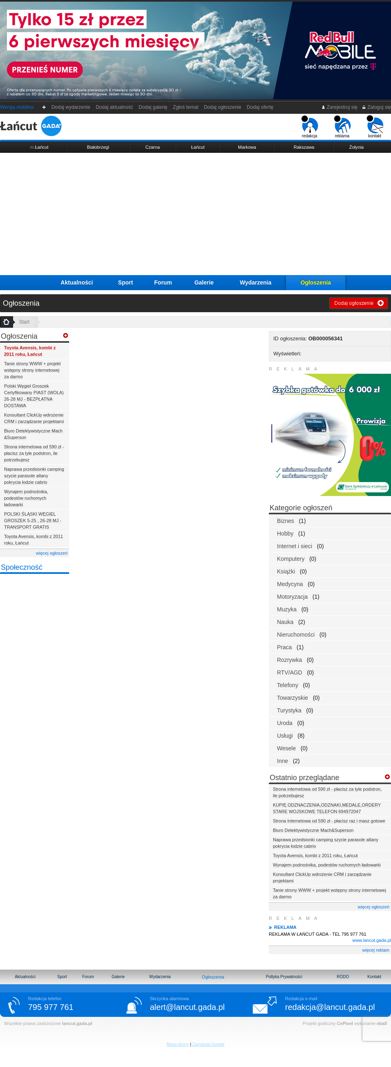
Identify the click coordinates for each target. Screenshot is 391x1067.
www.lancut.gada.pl (371, 940)
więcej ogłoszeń (52, 553)
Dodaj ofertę (260, 107)
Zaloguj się (376, 107)
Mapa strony (178, 1044)
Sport (125, 282)
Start (24, 322)
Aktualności (77, 282)
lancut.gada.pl (77, 1023)
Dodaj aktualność (114, 107)
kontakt (375, 126)
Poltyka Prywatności (284, 976)
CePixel (345, 1023)
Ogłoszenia (316, 282)
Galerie (203, 282)
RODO (343, 976)
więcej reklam (375, 950)
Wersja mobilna (16, 107)
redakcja (309, 126)
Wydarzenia (256, 282)
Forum (163, 282)
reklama (342, 126)
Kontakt (374, 976)
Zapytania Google (208, 1044)
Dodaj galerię (153, 107)
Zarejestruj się (339, 107)
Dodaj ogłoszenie (222, 107)
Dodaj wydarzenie (71, 107)
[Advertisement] (195, 214)
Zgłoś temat (185, 107)
